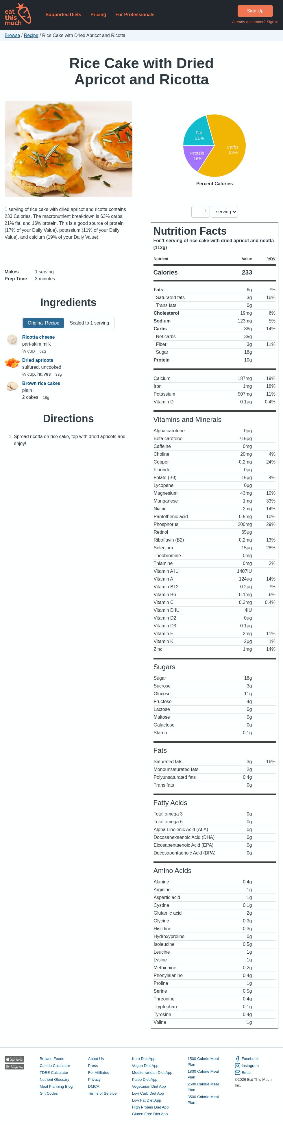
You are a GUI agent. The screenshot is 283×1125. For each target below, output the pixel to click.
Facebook (246, 1059)
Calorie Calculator (55, 1065)
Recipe (31, 35)
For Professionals (134, 14)
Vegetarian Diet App (149, 1086)
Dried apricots (37, 360)
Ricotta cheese (38, 337)
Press (93, 1065)
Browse (12, 35)
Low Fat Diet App (146, 1100)
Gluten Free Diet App (150, 1114)
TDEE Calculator (54, 1072)
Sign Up (255, 10)
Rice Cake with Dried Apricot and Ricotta (141, 71)
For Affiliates (98, 1072)
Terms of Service (102, 1093)
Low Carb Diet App (148, 1093)
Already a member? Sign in (255, 22)
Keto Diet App (143, 1059)
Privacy (94, 1079)
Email (243, 1073)
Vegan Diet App (145, 1065)
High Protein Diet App (150, 1107)
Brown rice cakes (41, 383)
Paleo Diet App (144, 1079)
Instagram (247, 1066)
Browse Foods (52, 1059)
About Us (96, 1059)
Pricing (98, 14)
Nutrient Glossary (54, 1079)
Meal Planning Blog (56, 1086)
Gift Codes (49, 1093)
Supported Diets (63, 14)
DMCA (93, 1086)
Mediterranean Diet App (152, 1072)
